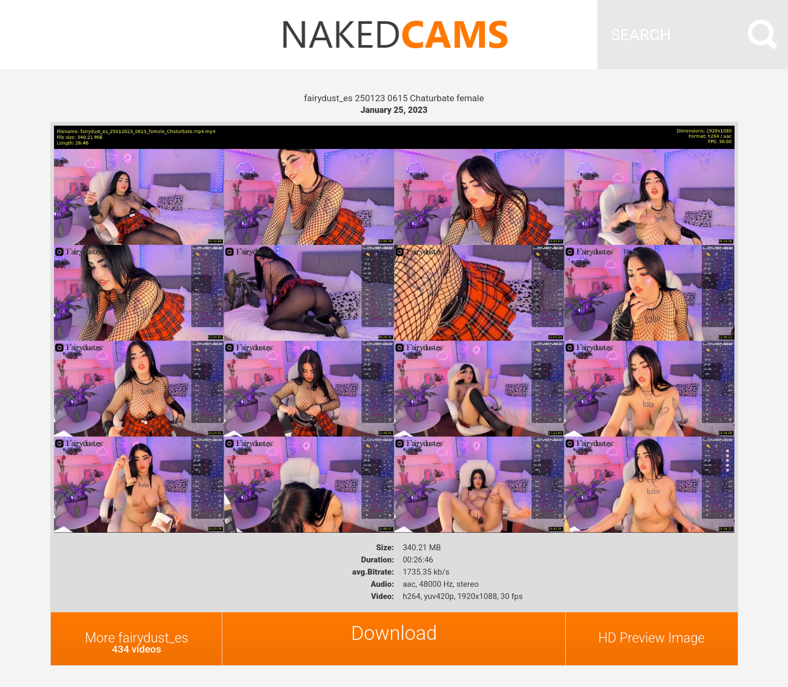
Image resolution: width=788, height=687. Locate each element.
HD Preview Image (651, 638)
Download (394, 633)
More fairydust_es (137, 642)
